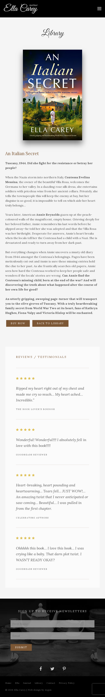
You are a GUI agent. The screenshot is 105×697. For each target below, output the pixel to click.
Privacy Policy (67, 683)
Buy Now (18, 323)
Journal (27, 683)
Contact (51, 683)
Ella (17, 683)
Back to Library (50, 323)
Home (8, 683)
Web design (34, 690)
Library (39, 683)
